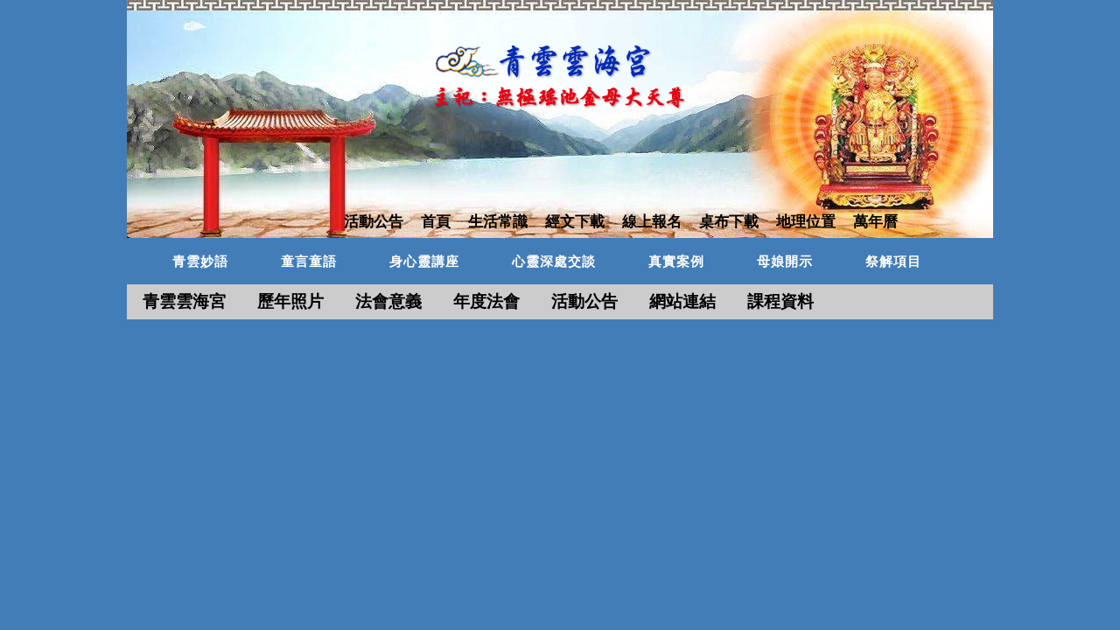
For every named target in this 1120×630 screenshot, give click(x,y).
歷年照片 (290, 301)
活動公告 (584, 301)
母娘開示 (785, 262)
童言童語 (309, 262)
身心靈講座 (424, 262)
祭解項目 (893, 262)
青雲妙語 (200, 262)
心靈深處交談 (554, 262)
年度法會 (486, 301)
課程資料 (780, 301)
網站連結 (682, 301)
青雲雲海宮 (184, 301)
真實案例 (676, 262)
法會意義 (388, 301)
